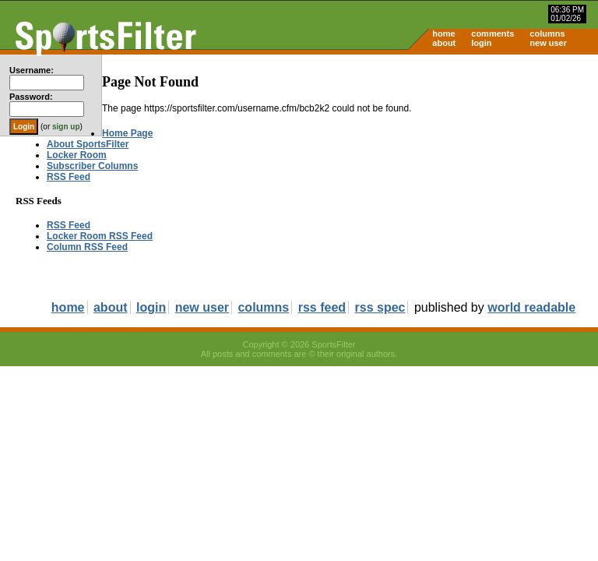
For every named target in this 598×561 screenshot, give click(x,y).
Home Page (127, 133)
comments (492, 33)
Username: (31, 70)
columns (547, 33)
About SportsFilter (87, 144)
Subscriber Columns (92, 166)
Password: (31, 96)
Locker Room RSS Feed (100, 236)
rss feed (322, 307)
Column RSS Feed (87, 247)
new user (548, 43)
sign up (66, 126)
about (444, 43)
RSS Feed (68, 176)
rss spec (380, 307)
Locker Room (77, 155)
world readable (531, 307)
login (481, 43)
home (443, 33)
